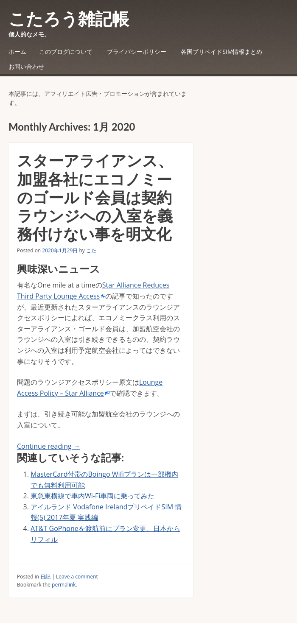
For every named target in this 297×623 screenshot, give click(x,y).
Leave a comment (77, 576)
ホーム (17, 51)
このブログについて (65, 51)
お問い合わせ (26, 66)
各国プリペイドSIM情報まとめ (221, 51)
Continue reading (48, 446)
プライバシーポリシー (136, 51)
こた (91, 250)
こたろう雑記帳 (68, 18)
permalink (64, 584)
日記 (45, 576)
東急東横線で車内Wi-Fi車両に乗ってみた (92, 495)
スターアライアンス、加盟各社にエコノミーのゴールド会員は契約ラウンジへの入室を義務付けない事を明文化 (95, 197)
